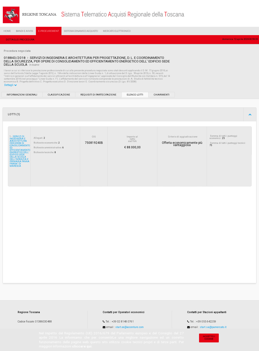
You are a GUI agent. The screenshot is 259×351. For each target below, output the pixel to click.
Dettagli (10, 85)
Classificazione (59, 94)
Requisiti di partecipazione (98, 94)
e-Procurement (48, 31)
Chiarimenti (161, 94)
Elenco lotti (135, 94)
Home (7, 31)
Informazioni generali (22, 94)
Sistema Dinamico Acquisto (81, 31)
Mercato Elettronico (117, 31)
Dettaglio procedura (20, 39)
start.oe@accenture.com (129, 327)
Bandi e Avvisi (24, 31)
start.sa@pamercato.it (213, 327)
